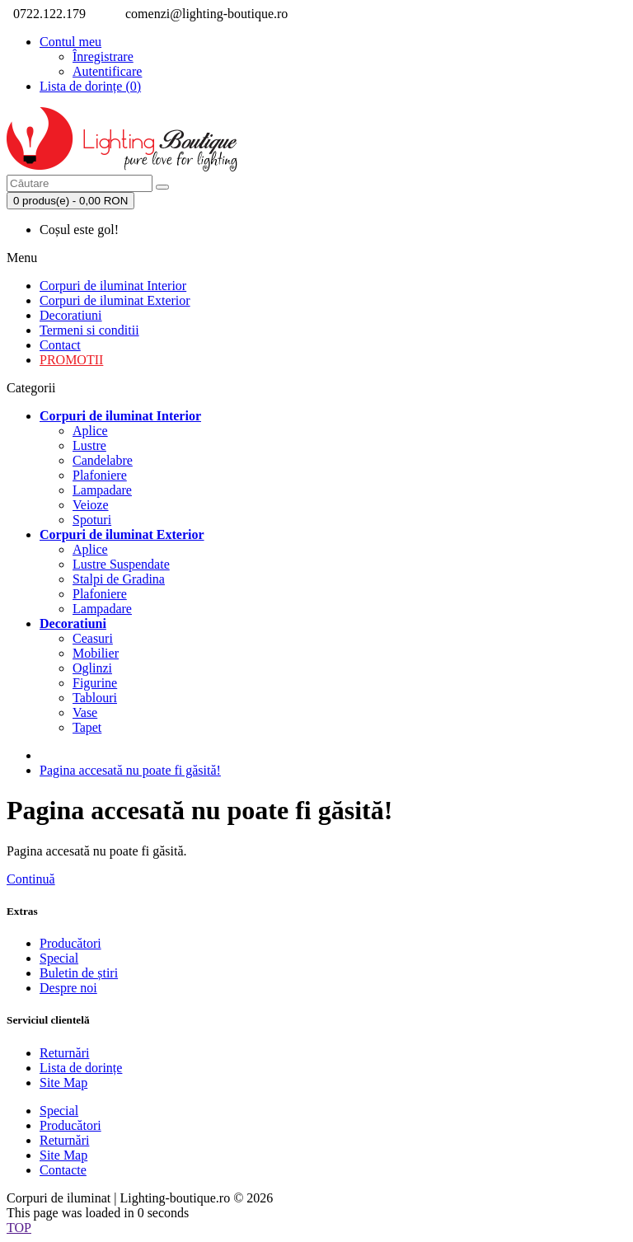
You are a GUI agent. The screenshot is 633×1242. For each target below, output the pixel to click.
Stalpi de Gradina (119, 579)
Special (59, 958)
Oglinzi (92, 668)
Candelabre (103, 460)
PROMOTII (71, 360)
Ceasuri (93, 638)
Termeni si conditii (89, 330)
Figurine (95, 683)
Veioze (91, 505)
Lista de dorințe (81, 1068)
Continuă (31, 879)
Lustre (89, 445)
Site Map (63, 1083)
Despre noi (68, 988)
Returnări (64, 1053)
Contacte (63, 1170)
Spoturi (92, 520)
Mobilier (96, 653)
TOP (19, 1228)
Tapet (87, 727)
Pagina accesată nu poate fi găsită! (130, 770)
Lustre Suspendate (121, 564)
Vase (85, 712)
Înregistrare (103, 56)
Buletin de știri (79, 973)
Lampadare (102, 490)
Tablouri (95, 698)
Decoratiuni (71, 315)
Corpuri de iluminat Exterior (115, 300)
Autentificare (107, 71)
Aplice (90, 431)
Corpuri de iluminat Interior (113, 286)
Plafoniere (100, 475)
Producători (70, 943)
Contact (60, 345)
